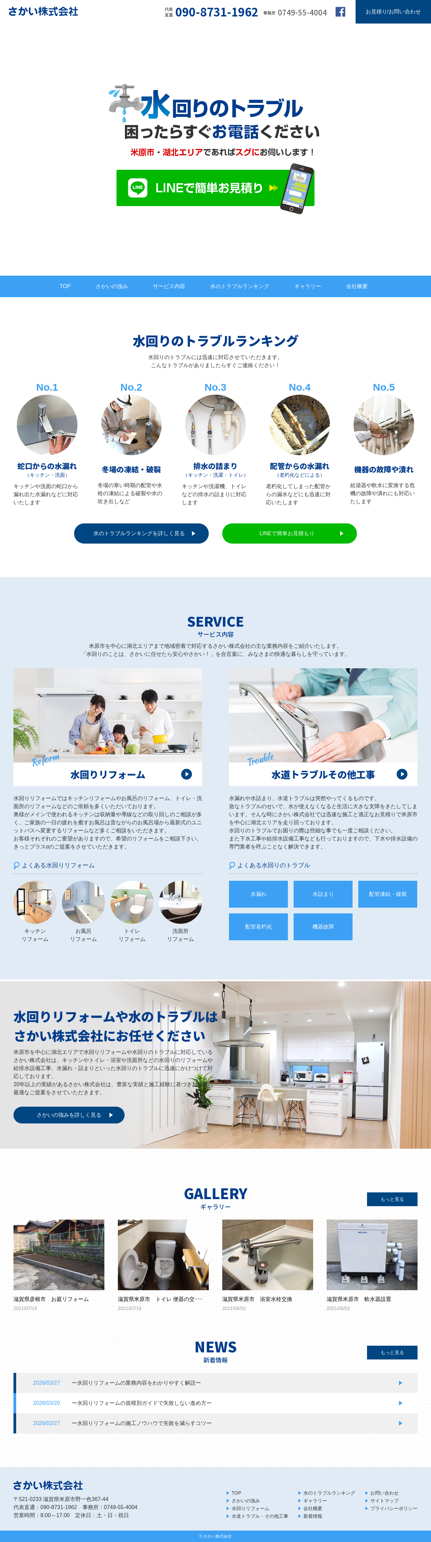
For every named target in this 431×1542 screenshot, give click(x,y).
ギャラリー (307, 286)
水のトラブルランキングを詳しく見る (139, 533)
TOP (65, 286)
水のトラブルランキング (239, 286)
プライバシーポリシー (394, 1508)
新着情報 (312, 1516)
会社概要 (357, 286)
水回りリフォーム (250, 1508)
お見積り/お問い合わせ (393, 11)
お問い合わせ (384, 1493)
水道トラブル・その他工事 (260, 1516)
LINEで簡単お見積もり (287, 533)
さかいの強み (112, 286)
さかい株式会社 (217, 1536)
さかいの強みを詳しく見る (69, 1115)
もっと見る (392, 1199)
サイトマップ (384, 1500)
